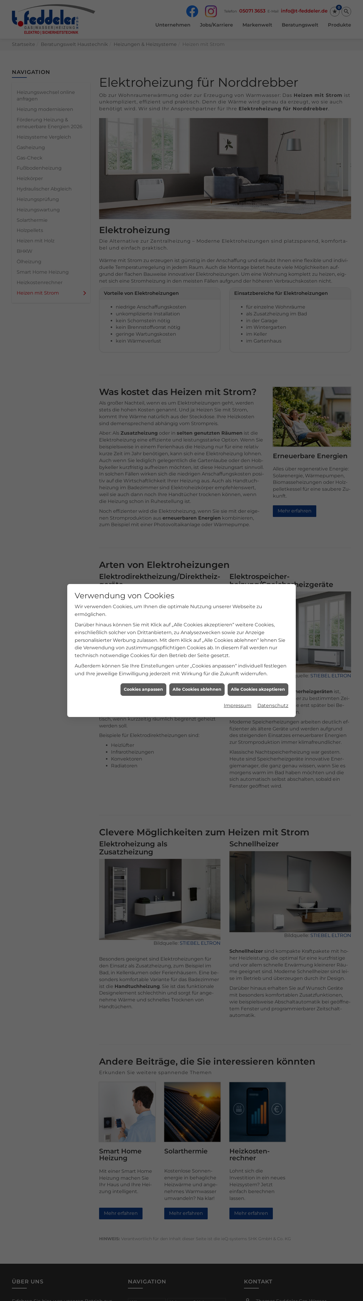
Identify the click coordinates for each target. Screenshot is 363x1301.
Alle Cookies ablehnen (197, 689)
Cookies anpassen (143, 689)
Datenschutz (272, 705)
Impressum (237, 705)
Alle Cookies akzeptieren (258, 689)
